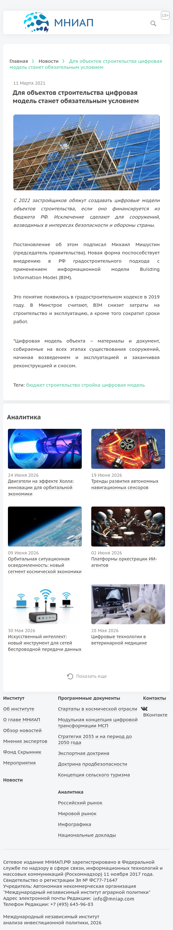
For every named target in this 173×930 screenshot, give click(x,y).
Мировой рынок (77, 813)
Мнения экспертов (25, 741)
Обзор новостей (22, 730)
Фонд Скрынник (22, 752)
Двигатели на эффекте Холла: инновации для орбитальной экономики (41, 487)
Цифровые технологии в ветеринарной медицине (119, 640)
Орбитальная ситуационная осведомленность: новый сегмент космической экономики (44, 565)
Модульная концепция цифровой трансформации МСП (98, 723)
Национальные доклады (87, 835)
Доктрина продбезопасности (92, 764)
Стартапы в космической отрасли (97, 709)
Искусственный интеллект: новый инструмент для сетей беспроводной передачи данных (44, 643)
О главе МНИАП (21, 720)
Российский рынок (80, 803)
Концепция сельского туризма (94, 775)
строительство (63, 385)
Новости (13, 780)
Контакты (154, 698)
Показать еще (91, 676)
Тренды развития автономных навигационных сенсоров (124, 484)
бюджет (35, 385)
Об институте (18, 709)
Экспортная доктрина (83, 753)
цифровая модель (123, 385)
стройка (90, 385)
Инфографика (74, 824)
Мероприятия (19, 763)
